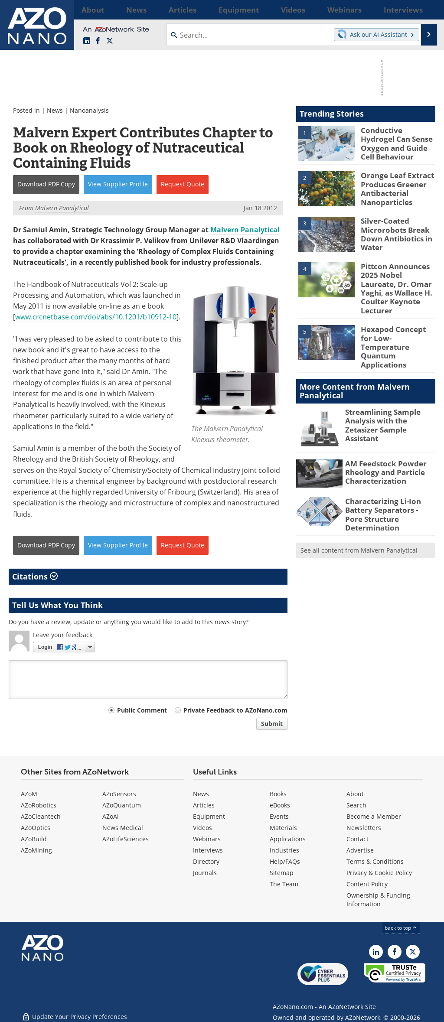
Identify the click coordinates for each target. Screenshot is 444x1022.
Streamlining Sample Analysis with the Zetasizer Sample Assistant (389, 393)
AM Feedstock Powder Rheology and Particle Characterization (381, 444)
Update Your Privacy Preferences (74, 1011)
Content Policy (367, 884)
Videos (202, 827)
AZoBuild (34, 839)
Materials (283, 827)
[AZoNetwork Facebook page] (98, 41)
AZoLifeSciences (125, 839)
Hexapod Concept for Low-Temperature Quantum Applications (395, 324)
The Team (284, 884)
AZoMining (36, 850)
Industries (284, 850)
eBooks (280, 805)
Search (356, 805)
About (355, 794)
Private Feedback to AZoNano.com (235, 710)
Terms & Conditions (375, 861)
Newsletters (363, 827)
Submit (272, 723)
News (55, 110)
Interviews (208, 850)
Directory (206, 861)
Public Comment (142, 710)
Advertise (360, 850)
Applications (288, 839)
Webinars (207, 839)
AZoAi (110, 816)
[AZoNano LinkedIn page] (86, 41)
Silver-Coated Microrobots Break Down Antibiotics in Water (393, 231)
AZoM (29, 794)
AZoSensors (119, 794)
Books (278, 794)
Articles (204, 805)
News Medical (122, 827)
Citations (35, 576)
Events (279, 816)
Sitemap (282, 873)
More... (425, 9)
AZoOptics (35, 827)
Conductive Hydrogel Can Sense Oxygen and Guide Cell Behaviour (397, 138)
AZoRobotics (38, 805)
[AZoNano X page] (109, 41)
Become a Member (373, 816)
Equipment (209, 816)
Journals (205, 873)
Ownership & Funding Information (378, 899)
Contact (357, 839)
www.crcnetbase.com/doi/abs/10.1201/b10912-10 (95, 317)
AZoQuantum (121, 805)
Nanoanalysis (89, 110)
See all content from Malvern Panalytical (359, 516)
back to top (401, 927)
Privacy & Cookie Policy (379, 873)
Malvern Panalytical (245, 229)
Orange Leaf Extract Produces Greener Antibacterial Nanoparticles (393, 186)
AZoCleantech (41, 816)
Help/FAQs (285, 861)
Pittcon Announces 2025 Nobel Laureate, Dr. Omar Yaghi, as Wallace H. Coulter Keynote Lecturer (396, 279)
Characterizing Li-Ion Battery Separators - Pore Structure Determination (386, 482)
